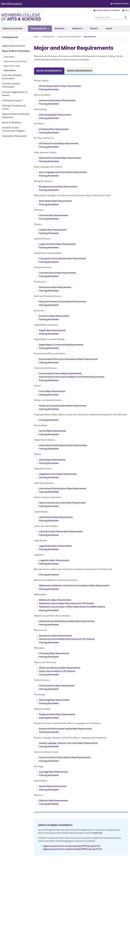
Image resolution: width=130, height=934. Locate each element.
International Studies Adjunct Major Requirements (62, 489)
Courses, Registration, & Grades (14, 94)
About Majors (9, 57)
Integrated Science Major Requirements (58, 474)
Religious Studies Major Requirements (57, 714)
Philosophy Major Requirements (54, 653)
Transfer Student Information (11, 85)
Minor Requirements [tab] (79, 71)
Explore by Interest (14, 28)
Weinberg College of (21, 17)
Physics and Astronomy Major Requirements (59, 668)
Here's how (97, 833)
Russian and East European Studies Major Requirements (65, 729)
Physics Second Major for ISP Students (57, 671)
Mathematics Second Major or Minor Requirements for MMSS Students (72, 607)
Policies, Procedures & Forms (14, 107)
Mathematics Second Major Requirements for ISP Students (66, 603)
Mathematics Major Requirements (55, 600)
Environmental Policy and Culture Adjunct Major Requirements (68, 359)
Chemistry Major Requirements (53, 215)
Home (36, 37)
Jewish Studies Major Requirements (56, 517)
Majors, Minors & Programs (108, 10)
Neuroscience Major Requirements (55, 636)
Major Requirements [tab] (49, 71)
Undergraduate (39, 28)
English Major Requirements (52, 330)
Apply (127, 10)
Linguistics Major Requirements (54, 560)
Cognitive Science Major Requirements (57, 244)
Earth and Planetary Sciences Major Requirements (62, 302)
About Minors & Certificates (15, 61)
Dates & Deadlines (11, 122)
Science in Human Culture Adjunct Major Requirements (64, 757)
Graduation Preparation (14, 136)
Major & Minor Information (16, 51)
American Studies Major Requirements (57, 100)
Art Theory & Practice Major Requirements (58, 144)
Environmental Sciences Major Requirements (60, 373)
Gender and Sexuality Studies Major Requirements (62, 406)
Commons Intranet (121, 4)
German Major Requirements (52, 431)
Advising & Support (12, 100)
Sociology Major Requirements (53, 772)
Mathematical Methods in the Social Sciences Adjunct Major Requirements (74, 586)
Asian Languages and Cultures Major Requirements (63, 172)
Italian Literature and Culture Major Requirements (62, 503)
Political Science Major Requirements (57, 686)
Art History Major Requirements (54, 129)
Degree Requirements (13, 46)
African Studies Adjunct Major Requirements (60, 86)
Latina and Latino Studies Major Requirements (61, 532)
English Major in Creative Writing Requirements (61, 345)
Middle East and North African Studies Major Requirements (66, 621)
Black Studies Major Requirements (55, 201)
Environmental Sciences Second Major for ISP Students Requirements (71, 377)
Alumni (95, 28)
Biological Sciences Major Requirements (58, 187)
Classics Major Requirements (53, 230)
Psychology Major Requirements (54, 700)
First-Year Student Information (11, 77)
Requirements (9, 70)
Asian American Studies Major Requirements (60, 158)
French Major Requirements (52, 391)
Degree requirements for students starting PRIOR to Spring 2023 (71, 849)
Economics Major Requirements (54, 316)
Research (78, 28)
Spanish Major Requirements (52, 786)
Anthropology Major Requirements (55, 115)
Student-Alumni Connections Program (13, 129)
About (110, 28)
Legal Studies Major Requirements (55, 546)
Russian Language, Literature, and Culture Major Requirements (68, 743)
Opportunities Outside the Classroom (16, 115)
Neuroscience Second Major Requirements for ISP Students (67, 639)
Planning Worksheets (49, 89)
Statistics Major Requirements (53, 801)
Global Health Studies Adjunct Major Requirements (63, 445)
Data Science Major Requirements (55, 287)
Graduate (60, 28)
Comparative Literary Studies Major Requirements (62, 259)
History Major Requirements (52, 460)
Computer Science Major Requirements (57, 273)
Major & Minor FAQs (12, 66)
